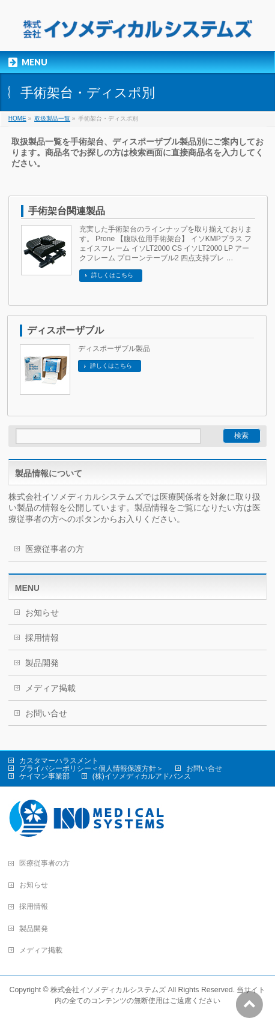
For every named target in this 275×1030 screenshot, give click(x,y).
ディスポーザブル (65, 330)
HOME (17, 118)
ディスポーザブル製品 (114, 348)
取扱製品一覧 (52, 118)
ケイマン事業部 (44, 776)
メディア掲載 (50, 688)
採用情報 (42, 637)
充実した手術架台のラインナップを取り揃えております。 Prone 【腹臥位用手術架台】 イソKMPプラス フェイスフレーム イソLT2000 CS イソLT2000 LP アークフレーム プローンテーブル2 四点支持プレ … (165, 243)
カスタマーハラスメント (58, 760)
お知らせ (42, 612)
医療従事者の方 (54, 549)
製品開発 (42, 663)
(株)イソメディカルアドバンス (141, 776)
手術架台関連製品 (66, 211)
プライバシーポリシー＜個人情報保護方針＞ (91, 768)
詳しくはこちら (112, 275)
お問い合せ (46, 713)
